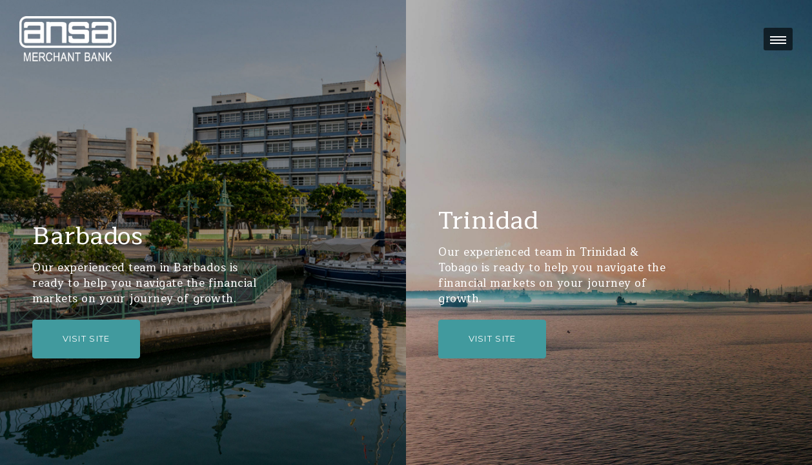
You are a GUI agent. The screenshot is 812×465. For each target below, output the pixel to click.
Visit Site (86, 338)
